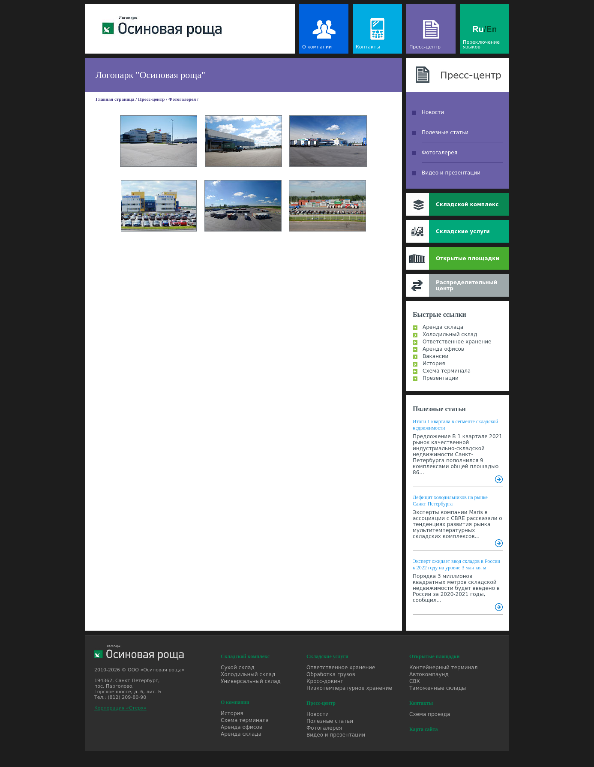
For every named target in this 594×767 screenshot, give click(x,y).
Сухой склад (238, 668)
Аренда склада (443, 327)
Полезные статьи (445, 132)
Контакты (368, 47)
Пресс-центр (425, 47)
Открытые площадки (467, 259)
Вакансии (435, 356)
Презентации (441, 378)
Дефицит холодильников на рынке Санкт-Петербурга (450, 500)
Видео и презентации (451, 173)
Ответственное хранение (457, 342)
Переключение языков (481, 44)
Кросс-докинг (324, 681)
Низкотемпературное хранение (349, 688)
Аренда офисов (443, 349)
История (434, 364)
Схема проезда (429, 714)
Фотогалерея (182, 99)
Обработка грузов (330, 674)
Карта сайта (423, 729)
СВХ (414, 681)
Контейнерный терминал (443, 668)
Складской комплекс (467, 205)
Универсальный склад (251, 681)
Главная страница (115, 99)
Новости (433, 112)
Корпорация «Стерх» (120, 708)
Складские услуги (463, 232)
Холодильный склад (450, 334)
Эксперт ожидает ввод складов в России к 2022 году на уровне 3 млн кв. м (456, 564)
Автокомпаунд (429, 674)
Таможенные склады (437, 688)
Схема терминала (447, 371)
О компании (317, 47)
